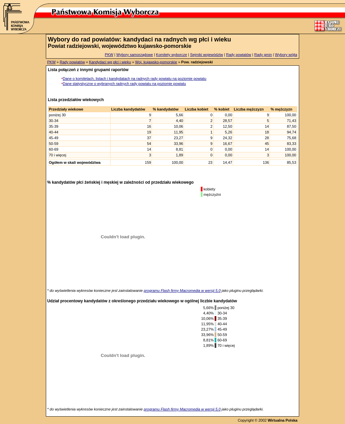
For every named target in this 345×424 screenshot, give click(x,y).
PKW (109, 55)
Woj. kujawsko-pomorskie (156, 62)
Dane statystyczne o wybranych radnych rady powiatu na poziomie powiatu (124, 84)
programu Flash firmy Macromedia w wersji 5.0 (182, 291)
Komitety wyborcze (171, 55)
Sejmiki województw (206, 55)
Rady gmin (263, 55)
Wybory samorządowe (134, 55)
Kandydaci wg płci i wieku (110, 62)
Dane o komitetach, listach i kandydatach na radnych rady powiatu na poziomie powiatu (134, 79)
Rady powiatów (238, 55)
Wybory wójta (286, 55)
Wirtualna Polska (282, 420)
